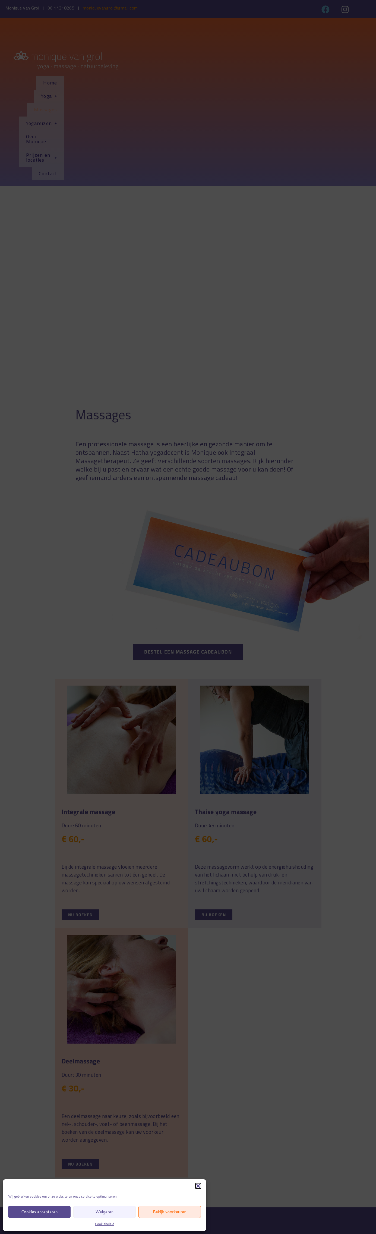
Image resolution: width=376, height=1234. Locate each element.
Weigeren (104, 1212)
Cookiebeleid (104, 1224)
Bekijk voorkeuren (170, 1212)
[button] (198, 1186)
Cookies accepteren (39, 1212)
